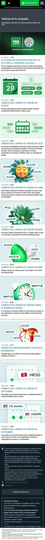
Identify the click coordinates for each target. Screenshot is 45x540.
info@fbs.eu (9, 485)
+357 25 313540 (10, 482)
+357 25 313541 (22, 482)
